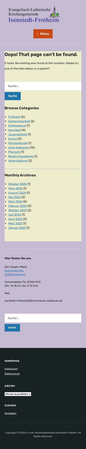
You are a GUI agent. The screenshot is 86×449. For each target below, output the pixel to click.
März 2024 (15, 201)
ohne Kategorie (18, 147)
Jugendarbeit (17, 134)
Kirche (12, 138)
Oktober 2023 (17, 210)
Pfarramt (14, 152)
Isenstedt (14, 130)
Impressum (11, 368)
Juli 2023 (14, 214)
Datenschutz (12, 373)
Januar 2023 (17, 228)
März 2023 (15, 223)
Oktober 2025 (17, 184)
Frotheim (14, 117)
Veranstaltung (18, 160)
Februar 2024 (17, 206)
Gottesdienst (17, 125)
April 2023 (15, 219)
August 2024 (17, 192)
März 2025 (15, 188)
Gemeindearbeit (19, 121)
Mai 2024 (14, 197)
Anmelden (10, 413)
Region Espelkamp (21, 156)
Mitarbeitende (18, 143)
